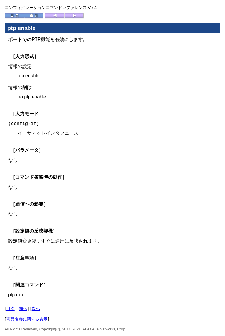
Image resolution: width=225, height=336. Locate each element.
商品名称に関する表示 (26, 319)
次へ (36, 308)
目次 (10, 308)
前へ (23, 308)
